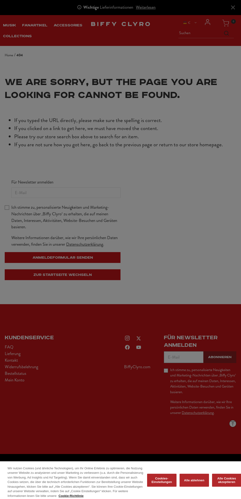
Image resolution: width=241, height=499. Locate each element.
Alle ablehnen (194, 482)
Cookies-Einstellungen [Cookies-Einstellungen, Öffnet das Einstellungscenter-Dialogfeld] (162, 482)
